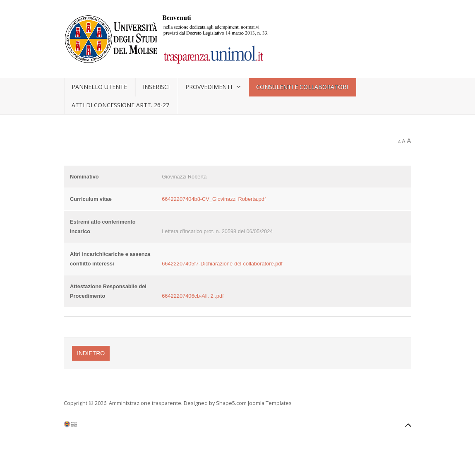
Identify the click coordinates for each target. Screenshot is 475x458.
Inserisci (156, 87)
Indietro (91, 353)
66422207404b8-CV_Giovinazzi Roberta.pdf (214, 199)
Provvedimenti (208, 87)
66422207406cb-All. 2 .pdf (192, 296)
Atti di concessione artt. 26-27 (120, 105)
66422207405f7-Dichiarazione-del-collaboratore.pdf (222, 263)
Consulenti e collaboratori (302, 87)
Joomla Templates (270, 403)
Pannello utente (99, 87)
